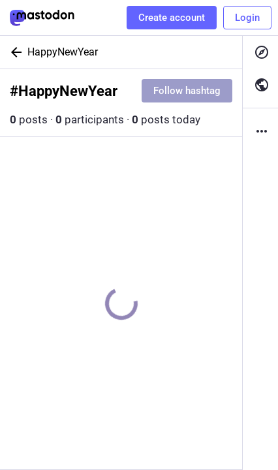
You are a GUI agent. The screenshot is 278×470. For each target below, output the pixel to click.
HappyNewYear (62, 52)
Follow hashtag (187, 91)
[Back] (13, 52)
